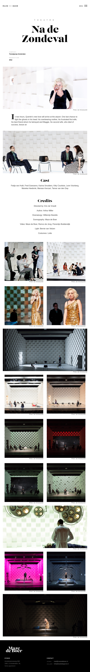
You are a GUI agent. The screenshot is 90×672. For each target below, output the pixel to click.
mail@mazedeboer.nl (61, 661)
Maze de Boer (6, 6)
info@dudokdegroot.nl (61, 664)
